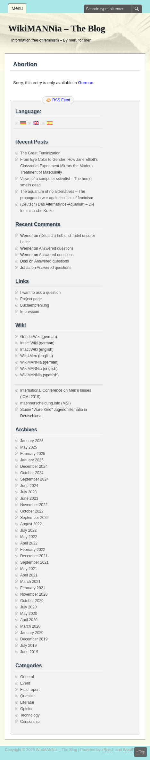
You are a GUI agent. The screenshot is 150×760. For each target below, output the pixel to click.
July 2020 (28, 607)
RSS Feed (61, 100)
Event (25, 683)
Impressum (29, 311)
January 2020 (32, 633)
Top (142, 752)
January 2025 (32, 460)
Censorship (30, 721)
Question (28, 696)
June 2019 (29, 652)
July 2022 (28, 530)
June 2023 (29, 498)
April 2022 (29, 543)
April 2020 (29, 620)
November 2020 (33, 594)
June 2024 (29, 485)
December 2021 (33, 556)
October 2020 (32, 601)
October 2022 (32, 511)
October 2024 (32, 473)
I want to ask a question (40, 292)
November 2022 (33, 505)
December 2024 (33, 466)
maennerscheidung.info (40, 403)
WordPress (132, 750)
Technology (30, 715)
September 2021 (34, 562)
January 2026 (32, 441)
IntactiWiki (29, 343)
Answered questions (56, 248)
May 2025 (28, 447)
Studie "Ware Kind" (36, 409)
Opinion (26, 709)
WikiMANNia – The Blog (56, 28)
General (27, 677)
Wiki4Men (28, 356)
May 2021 (28, 569)
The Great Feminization (40, 153)
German (85, 82)
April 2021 (29, 575)
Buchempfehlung (34, 305)
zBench (108, 750)
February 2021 (32, 588)
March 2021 (30, 581)
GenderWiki (30, 336)
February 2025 (32, 453)
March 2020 (30, 626)
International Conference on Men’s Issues (55, 390)
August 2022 (31, 524)
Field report (30, 689)
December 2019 (33, 639)
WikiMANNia (31, 362)
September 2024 (34, 479)
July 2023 (28, 492)
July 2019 (28, 645)
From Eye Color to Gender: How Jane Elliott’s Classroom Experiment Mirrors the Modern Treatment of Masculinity (59, 166)
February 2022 (32, 549)
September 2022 (34, 517)
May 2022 (28, 537)
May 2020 (28, 613)
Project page (31, 299)
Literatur (27, 702)
